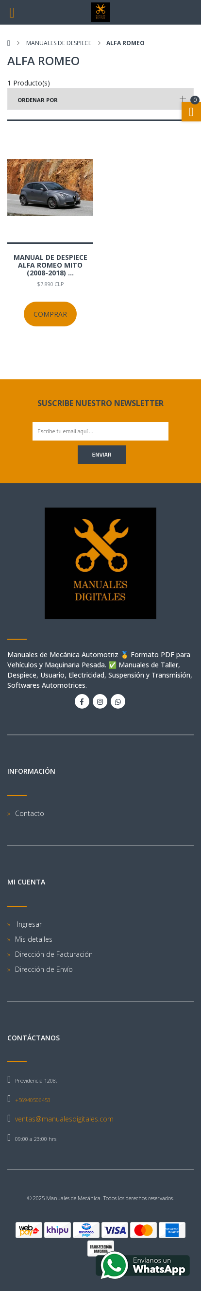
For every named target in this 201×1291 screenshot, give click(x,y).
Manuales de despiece (58, 43)
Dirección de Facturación (54, 954)
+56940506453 (32, 1100)
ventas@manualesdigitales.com (64, 1118)
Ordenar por (37, 99)
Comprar (50, 314)
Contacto (29, 813)
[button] (100, 99)
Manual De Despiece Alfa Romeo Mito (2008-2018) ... (50, 265)
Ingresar (28, 924)
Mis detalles (33, 939)
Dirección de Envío (44, 969)
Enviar (102, 454)
